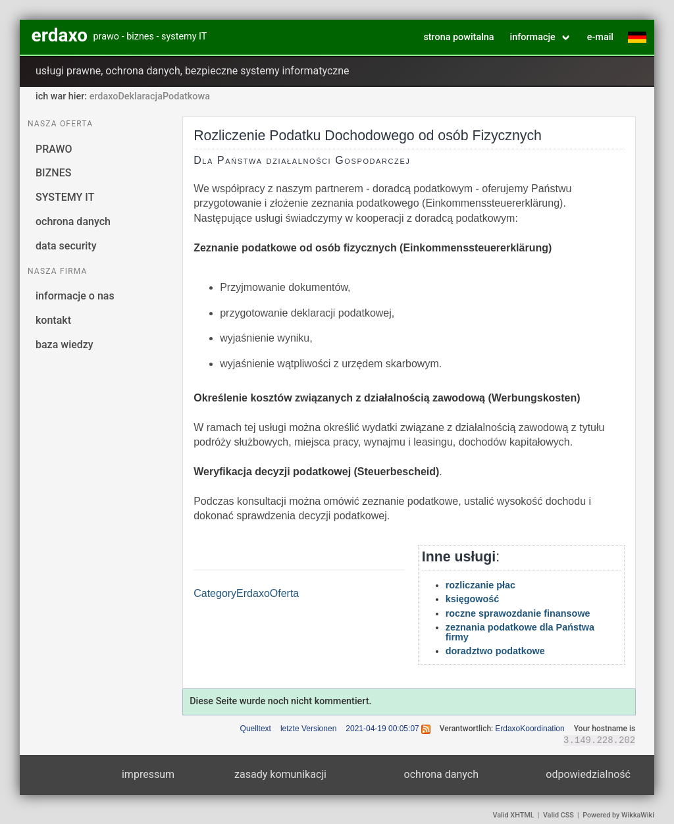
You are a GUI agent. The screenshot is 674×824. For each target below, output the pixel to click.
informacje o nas (75, 296)
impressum (148, 774)
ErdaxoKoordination (529, 728)
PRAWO (54, 149)
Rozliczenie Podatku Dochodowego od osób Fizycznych (368, 135)
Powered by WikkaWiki (618, 815)
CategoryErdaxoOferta (246, 593)
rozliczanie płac (480, 585)
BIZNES (53, 173)
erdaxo (60, 35)
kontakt (53, 320)
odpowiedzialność (588, 774)
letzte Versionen (308, 728)
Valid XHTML (513, 815)
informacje (533, 37)
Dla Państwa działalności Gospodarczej (302, 160)
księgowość (473, 599)
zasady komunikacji (280, 774)
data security (66, 246)
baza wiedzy (64, 344)
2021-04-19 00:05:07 (382, 728)
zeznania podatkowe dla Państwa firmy (520, 632)
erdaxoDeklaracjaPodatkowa (150, 96)
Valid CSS (558, 815)
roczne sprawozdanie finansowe (518, 613)
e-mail (600, 37)
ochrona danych (73, 221)
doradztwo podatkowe (495, 651)
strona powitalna (458, 37)
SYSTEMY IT (65, 197)
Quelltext (255, 728)
